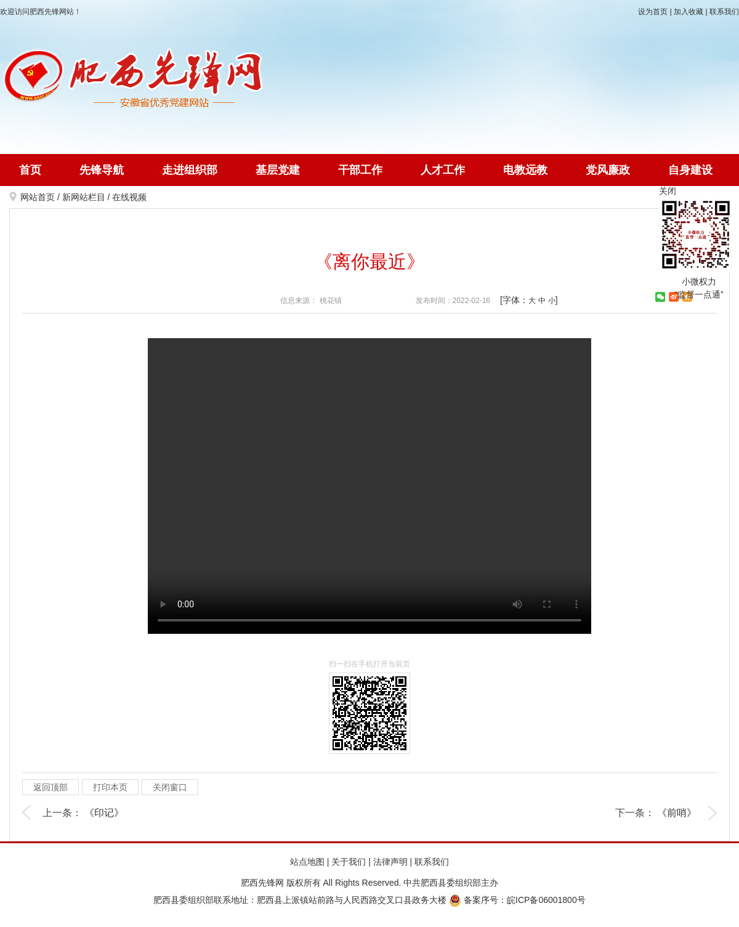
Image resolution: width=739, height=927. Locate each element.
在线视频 (129, 197)
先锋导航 (101, 170)
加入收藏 (688, 11)
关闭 (667, 191)
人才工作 (443, 170)
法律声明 (390, 862)
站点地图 (307, 862)
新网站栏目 (83, 197)
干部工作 (360, 170)
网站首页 (37, 197)
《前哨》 (677, 813)
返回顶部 (50, 787)
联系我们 (724, 11)
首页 (30, 170)
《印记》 (104, 813)
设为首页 (653, 11)
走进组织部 (189, 170)
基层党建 (278, 170)
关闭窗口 (170, 787)
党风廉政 (608, 170)
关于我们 (348, 862)
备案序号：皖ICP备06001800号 (517, 900)
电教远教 (525, 170)
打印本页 (110, 787)
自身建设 (690, 170)
